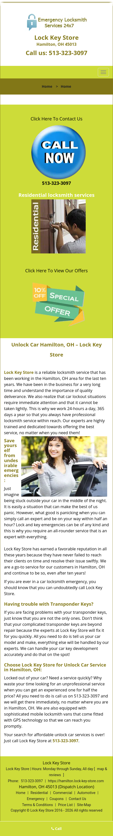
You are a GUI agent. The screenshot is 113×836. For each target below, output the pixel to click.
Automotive (86, 793)
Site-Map (84, 805)
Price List (65, 805)
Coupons (57, 799)
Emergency (35, 799)
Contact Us (77, 799)
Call (56, 828)
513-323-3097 (68, 53)
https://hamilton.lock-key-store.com (76, 781)
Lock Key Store (19, 372)
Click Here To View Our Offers (56, 271)
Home (47, 86)
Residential (39, 793)
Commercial (62, 793)
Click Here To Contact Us (56, 119)
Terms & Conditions (37, 805)
